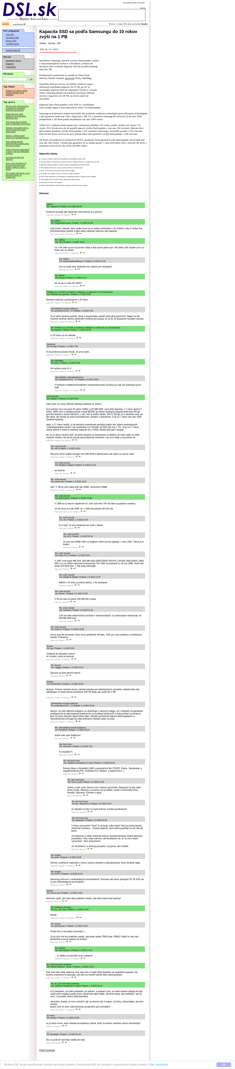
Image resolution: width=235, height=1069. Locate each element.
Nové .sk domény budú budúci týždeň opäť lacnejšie (58, 171)
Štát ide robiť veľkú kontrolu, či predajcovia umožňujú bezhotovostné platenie (17, 108)
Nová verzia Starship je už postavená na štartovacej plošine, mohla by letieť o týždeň (16, 166)
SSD (59, 43)
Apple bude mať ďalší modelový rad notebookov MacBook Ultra (16, 116)
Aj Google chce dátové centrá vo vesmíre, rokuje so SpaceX (60, 173)
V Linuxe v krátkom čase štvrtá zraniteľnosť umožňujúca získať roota (63, 159)
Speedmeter (10, 61)
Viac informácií (158, 1065)
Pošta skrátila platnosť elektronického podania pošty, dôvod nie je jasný (17, 143)
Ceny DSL (10, 34)
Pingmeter (10, 64)
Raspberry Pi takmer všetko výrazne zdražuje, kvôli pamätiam (16, 93)
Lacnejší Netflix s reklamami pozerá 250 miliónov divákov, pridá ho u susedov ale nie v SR (70, 162)
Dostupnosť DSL (12, 38)
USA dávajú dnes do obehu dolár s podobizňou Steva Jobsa (18, 123)
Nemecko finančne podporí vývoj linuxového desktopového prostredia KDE (65, 165)
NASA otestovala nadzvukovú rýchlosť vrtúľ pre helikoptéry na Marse (17, 151)
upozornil (69, 78)
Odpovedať (50, 215)
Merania (18, 61)
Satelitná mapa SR (13, 50)
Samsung (51, 43)
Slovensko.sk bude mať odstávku (15, 158)
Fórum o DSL (11, 41)
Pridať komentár (47, 1050)
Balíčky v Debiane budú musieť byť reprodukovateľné (17, 137)
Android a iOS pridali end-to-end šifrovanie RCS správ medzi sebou (17, 130)
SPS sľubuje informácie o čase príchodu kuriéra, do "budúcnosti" (18, 175)
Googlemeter (11, 67)
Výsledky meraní (12, 44)
